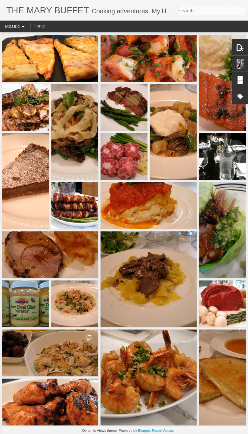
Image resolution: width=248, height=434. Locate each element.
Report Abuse (162, 430)
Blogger (144, 430)
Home (39, 25)
